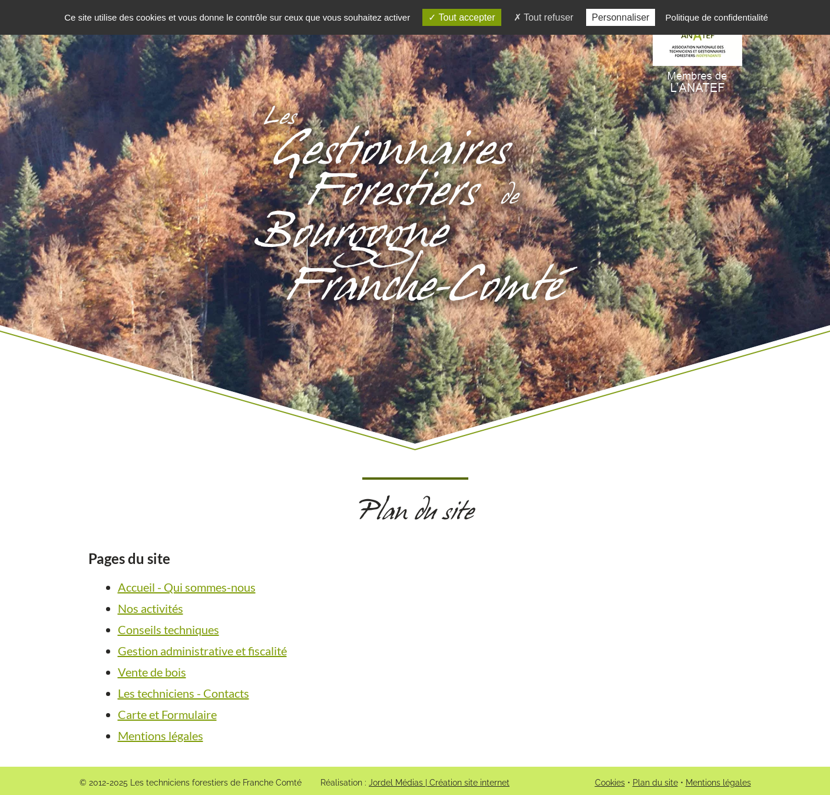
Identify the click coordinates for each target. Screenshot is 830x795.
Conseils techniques (168, 629)
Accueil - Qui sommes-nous (187, 587)
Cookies (610, 782)
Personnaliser (621, 17)
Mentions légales (160, 735)
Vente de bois (152, 672)
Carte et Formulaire (167, 714)
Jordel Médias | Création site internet (439, 782)
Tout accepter (461, 17)
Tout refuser (544, 17)
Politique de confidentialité (717, 17)
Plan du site (655, 782)
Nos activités (150, 608)
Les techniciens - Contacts (183, 693)
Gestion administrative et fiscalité (202, 651)
